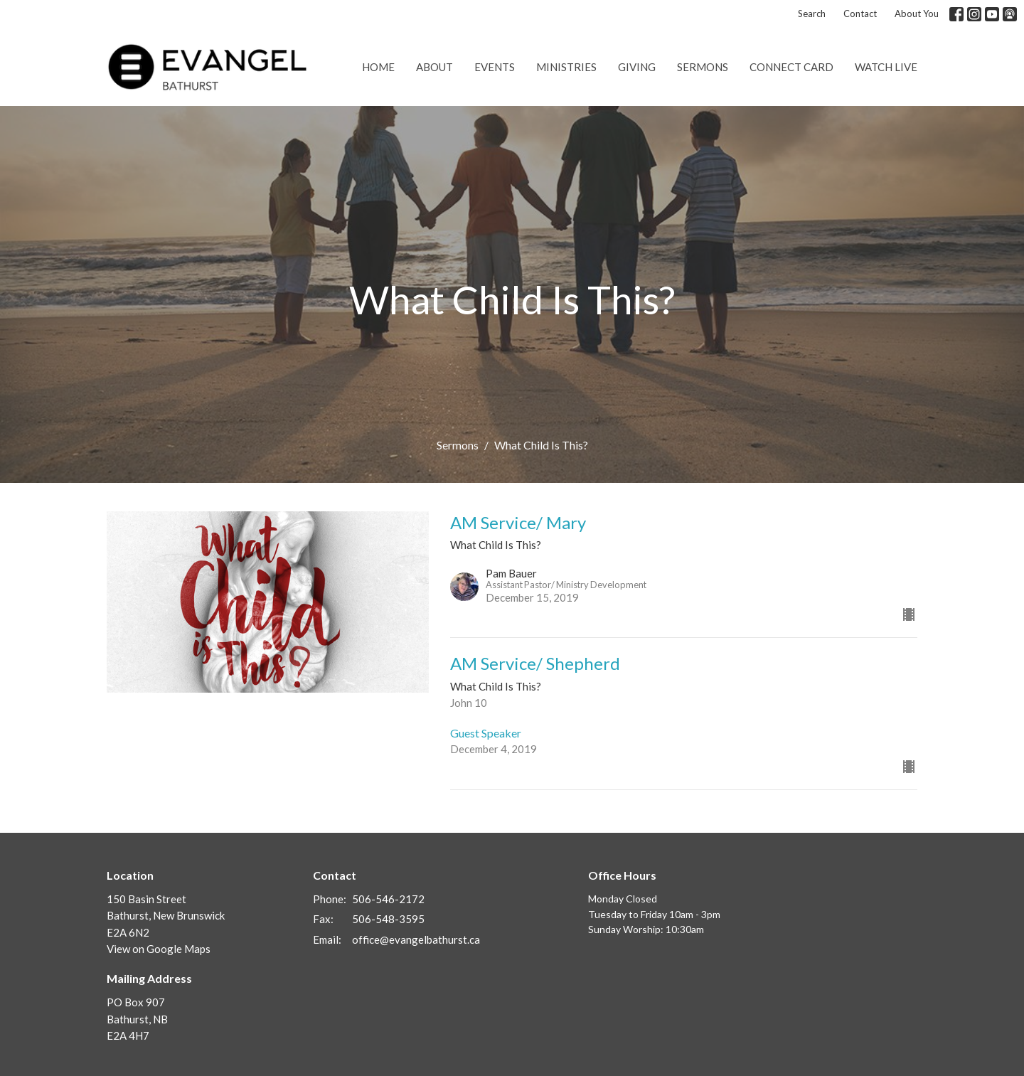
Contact (860, 13)
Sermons (702, 66)
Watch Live (886, 66)
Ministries (566, 66)
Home (378, 66)
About (434, 66)
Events (494, 66)
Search (812, 13)
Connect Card (791, 66)
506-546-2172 (388, 899)
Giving (637, 66)
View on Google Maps (158, 948)
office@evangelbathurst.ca (416, 939)
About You (917, 13)
